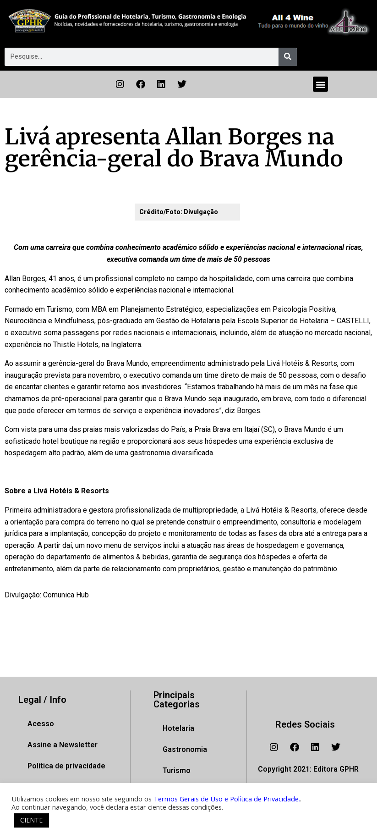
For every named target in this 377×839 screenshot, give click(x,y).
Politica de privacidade (66, 766)
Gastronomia (185, 749)
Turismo (177, 770)
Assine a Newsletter (62, 744)
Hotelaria (178, 728)
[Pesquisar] (288, 57)
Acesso (40, 723)
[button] (320, 84)
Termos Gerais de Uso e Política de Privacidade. (226, 798)
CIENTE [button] (31, 820)
